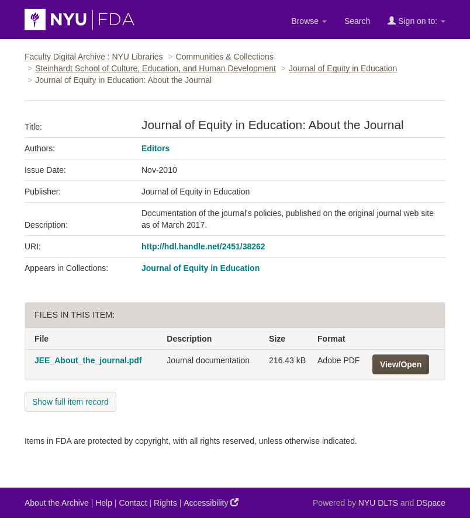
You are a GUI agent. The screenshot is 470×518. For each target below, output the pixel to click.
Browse (309, 21)
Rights (165, 502)
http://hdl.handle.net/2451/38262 (203, 246)
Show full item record (70, 401)
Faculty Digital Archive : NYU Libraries (94, 56)
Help (103, 502)
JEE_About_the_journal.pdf (88, 360)
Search (357, 21)
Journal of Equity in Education (343, 68)
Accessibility (211, 502)
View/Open (400, 364)
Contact (133, 502)
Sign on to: (416, 21)
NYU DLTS (378, 502)
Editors (155, 148)
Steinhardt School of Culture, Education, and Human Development (155, 68)
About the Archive (57, 502)
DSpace (430, 502)
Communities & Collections (225, 56)
